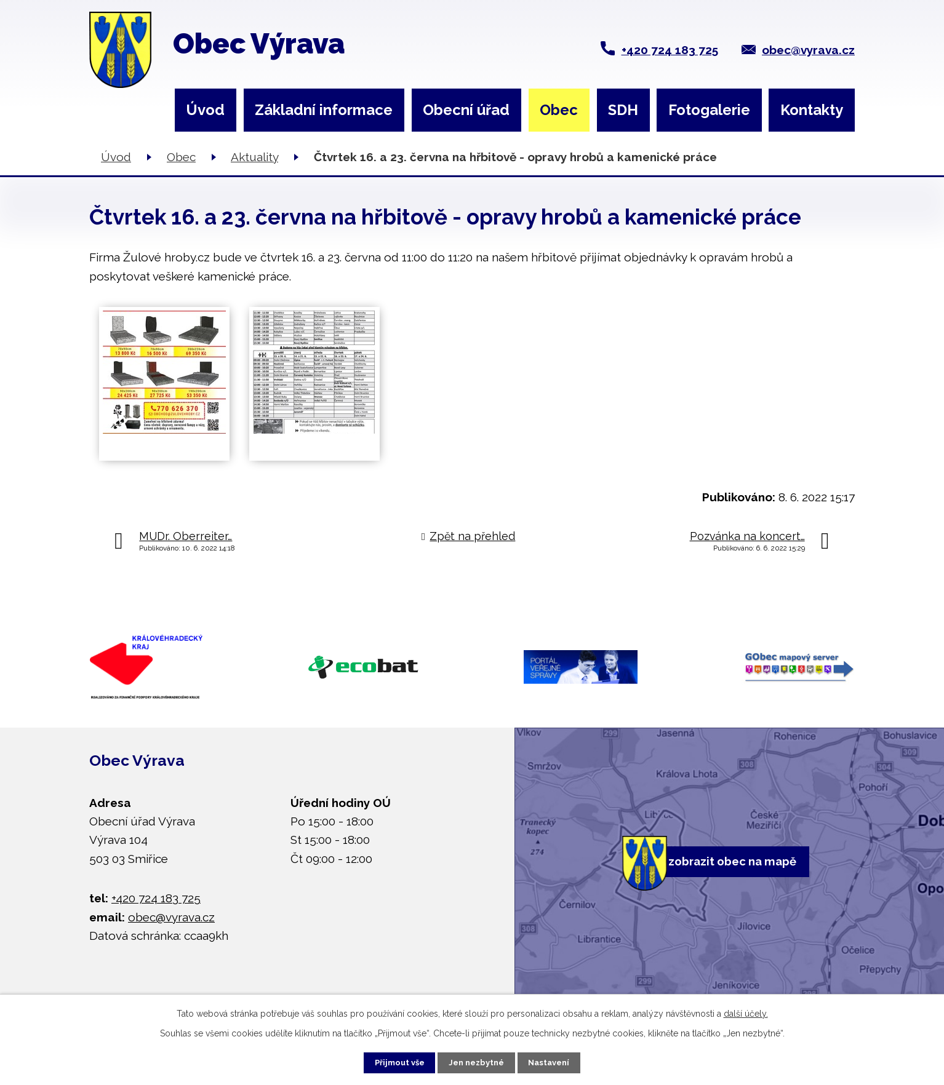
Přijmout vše (387, 1060)
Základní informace (324, 110)
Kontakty (811, 110)
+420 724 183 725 (670, 50)
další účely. (746, 1010)
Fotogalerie (709, 110)
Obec (559, 110)
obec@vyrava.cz (808, 50)
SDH (623, 110)
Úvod (205, 110)
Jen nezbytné (477, 1060)
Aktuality (254, 157)
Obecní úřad (466, 110)
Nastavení (562, 1060)
